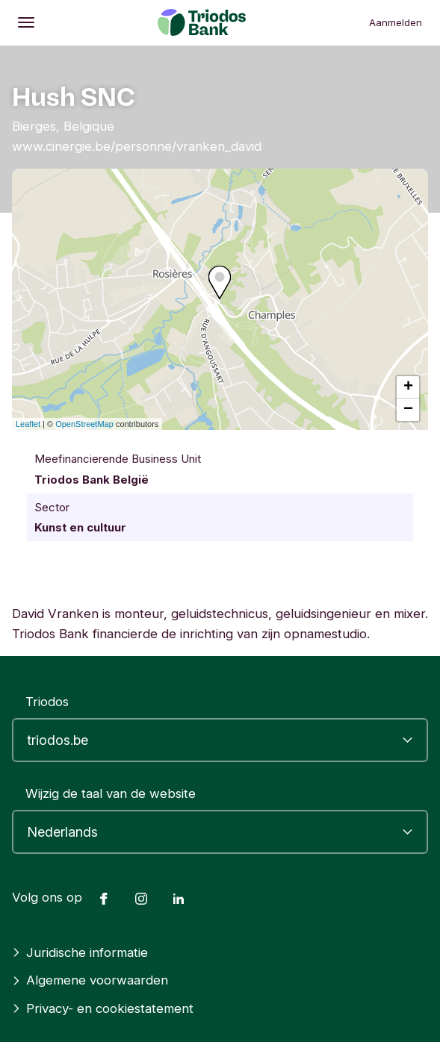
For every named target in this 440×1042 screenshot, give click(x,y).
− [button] (408, 410)
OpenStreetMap (84, 423)
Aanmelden (395, 22)
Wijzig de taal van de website (110, 793)
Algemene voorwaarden (90, 980)
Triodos (47, 701)
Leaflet (28, 423)
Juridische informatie (80, 952)
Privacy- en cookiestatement (102, 1008)
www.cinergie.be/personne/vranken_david (136, 146)
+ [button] (408, 387)
